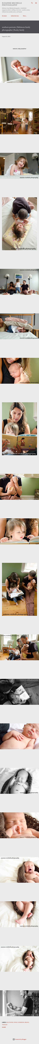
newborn (21, 1022)
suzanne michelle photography (12, 4)
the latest (4, 16)
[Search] (32, 3)
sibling (27, 1022)
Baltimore (10, 1022)
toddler (4, 1024)
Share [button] (4, 1027)
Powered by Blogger (19, 1039)
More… (25, 16)
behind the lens (15, 16)
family (16, 1022)
